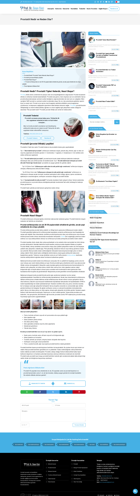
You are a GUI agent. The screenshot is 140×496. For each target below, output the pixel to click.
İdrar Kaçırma (75, 478)
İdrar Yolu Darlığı (76, 482)
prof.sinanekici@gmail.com (107, 482)
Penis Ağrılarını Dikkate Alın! (31, 86)
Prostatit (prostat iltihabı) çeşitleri (32, 78)
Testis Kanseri (50, 478)
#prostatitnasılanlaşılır (119, 444)
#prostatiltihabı (104, 444)
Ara (117, 122)
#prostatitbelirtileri (64, 444)
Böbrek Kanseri (51, 464)
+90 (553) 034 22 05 (35, 134)
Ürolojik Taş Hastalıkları (78, 475)
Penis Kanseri (50, 482)
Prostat (22, 95)
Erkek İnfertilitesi (76, 471)
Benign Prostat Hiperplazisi (79, 467)
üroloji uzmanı (71, 255)
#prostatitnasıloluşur (33, 444)
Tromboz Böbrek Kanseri (53, 475)
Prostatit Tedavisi (30, 138)
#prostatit (92, 444)
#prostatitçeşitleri (49, 444)
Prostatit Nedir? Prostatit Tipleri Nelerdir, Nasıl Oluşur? (38, 75)
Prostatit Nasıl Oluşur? (29, 80)
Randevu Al (43, 138)
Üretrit (63, 236)
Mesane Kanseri (51, 471)
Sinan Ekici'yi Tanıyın (37, 384)
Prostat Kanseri (51, 467)
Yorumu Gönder (79, 425)
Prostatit (24, 34)
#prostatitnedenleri (79, 444)
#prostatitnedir (19, 444)
